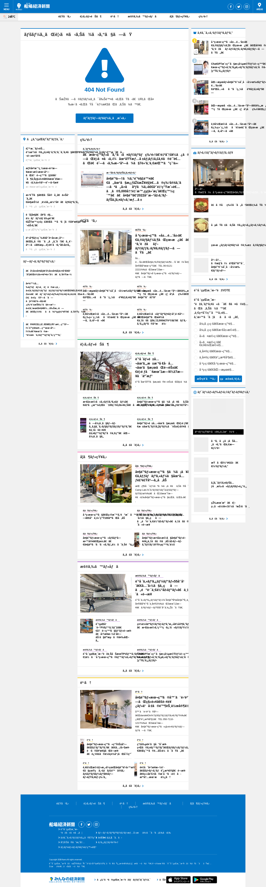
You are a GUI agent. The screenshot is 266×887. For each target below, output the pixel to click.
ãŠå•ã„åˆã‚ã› (110, 837)
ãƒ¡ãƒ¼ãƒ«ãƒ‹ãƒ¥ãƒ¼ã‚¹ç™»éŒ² (78, 847)
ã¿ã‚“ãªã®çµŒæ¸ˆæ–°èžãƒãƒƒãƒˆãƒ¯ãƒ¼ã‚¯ (67, 879)
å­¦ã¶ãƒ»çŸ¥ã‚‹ (180, 16)
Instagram (247, 7)
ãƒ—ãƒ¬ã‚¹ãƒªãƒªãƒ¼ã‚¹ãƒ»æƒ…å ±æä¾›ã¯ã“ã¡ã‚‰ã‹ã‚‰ (134, 832)
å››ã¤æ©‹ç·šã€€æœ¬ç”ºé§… (219, 336)
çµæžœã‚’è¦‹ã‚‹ (230, 378)
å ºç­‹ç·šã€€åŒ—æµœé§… (216, 369)
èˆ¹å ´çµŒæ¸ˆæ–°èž (33, 6)
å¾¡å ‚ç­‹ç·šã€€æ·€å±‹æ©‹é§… (219, 329)
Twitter (239, 7)
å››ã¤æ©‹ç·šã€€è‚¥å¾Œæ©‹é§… (211, 344)
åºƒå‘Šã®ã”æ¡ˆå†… (73, 842)
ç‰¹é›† (203, 16)
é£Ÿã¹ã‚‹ (64, 16)
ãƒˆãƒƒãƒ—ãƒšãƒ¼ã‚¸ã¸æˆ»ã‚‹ (104, 118)
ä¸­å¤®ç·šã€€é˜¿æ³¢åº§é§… (217, 357)
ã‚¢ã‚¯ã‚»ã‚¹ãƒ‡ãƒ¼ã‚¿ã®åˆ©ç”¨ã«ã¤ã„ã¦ (86, 837)
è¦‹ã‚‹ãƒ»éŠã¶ (90, 16)
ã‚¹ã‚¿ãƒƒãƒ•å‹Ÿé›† (108, 842)
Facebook (231, 7)
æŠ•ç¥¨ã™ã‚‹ (206, 378)
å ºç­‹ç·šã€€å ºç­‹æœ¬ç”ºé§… (217, 363)
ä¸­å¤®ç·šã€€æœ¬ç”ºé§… (215, 351)
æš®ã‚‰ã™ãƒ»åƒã (144, 16)
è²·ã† (115, 16)
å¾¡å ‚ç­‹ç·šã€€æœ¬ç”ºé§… (217, 323)
